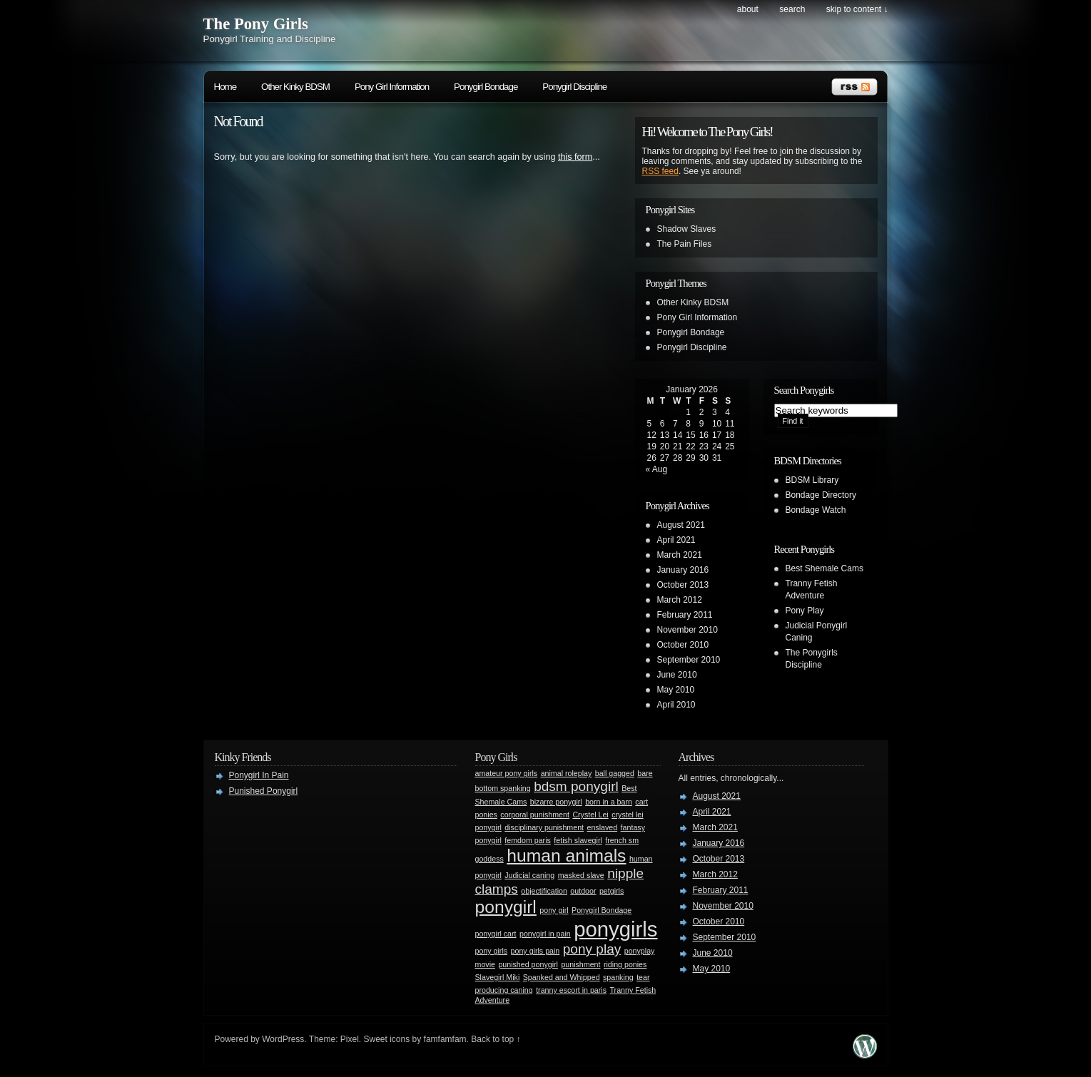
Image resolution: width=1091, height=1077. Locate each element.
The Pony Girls (255, 24)
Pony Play (805, 611)
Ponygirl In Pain (259, 775)
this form (575, 157)
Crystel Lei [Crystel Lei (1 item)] (590, 814)
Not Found (238, 121)
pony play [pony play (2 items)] (592, 948)
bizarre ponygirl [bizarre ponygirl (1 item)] (556, 801)
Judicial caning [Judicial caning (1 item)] (529, 875)
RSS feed (660, 171)
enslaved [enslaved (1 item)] (602, 827)
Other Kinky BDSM (295, 86)
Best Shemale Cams (824, 568)
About (747, 9)
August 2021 (681, 525)
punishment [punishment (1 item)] (580, 964)
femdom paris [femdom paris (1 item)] (527, 840)
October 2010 (683, 645)
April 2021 (676, 540)
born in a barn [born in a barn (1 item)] (608, 801)
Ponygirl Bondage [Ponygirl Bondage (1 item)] (601, 910)
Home (225, 86)
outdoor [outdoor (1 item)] (583, 891)
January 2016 (683, 570)
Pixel (349, 1039)
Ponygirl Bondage (485, 86)
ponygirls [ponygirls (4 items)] (615, 929)
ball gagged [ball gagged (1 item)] (614, 773)
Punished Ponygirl (263, 791)
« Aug (657, 469)
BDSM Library (812, 480)
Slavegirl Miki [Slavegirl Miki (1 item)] (497, 977)
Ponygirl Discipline (574, 86)
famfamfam (445, 1039)
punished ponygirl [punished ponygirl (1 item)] (528, 964)
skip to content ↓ (857, 9)
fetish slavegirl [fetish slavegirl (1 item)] (578, 840)
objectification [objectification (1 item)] (544, 891)
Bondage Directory (821, 495)
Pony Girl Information (392, 86)
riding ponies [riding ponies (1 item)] (625, 964)
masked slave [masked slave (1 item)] (581, 875)
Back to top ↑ (495, 1039)
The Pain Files (684, 244)
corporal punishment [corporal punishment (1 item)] (534, 814)
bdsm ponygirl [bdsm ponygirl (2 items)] (576, 786)
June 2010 (677, 675)
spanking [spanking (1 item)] (618, 977)
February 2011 (685, 615)
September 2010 (689, 660)
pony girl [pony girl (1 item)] (553, 910)
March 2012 (679, 600)
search (792, 9)
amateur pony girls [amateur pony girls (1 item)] (506, 773)
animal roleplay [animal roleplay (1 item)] (566, 773)
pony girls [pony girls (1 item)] (491, 950)
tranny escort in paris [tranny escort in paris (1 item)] (571, 990)
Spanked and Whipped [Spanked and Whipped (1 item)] (561, 977)
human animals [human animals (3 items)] (566, 855)
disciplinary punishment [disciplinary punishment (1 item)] (544, 827)
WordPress (283, 1039)
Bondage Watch (816, 510)
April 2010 (676, 705)
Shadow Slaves (686, 229)
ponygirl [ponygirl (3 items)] (506, 907)
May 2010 (676, 690)
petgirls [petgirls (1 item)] (611, 891)
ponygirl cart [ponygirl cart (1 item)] (496, 933)
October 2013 (683, 585)
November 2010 (687, 630)
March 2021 (679, 555)
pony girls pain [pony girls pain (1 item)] (535, 950)
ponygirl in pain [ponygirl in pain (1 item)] (545, 933)
